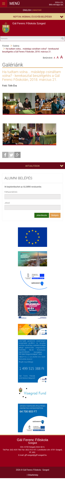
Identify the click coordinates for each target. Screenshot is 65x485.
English (27, 10)
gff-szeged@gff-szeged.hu (35, 455)
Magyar (37, 10)
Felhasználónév (11, 192)
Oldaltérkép (33, 475)
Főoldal (5, 46)
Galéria (16, 46)
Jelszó (7, 203)
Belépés (55, 215)
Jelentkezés (41, 215)
